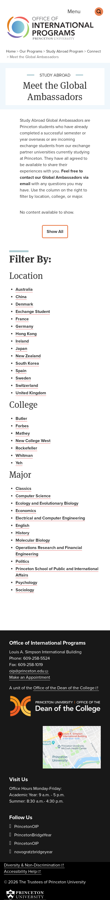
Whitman (24, 455)
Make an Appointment (29, 677)
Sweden (23, 378)
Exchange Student (33, 311)
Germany (24, 326)
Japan (21, 348)
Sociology (25, 590)
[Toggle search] (99, 11)
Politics (22, 561)
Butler (21, 418)
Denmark (24, 304)
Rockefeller (26, 448)
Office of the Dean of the (66, 688)
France (22, 319)
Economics (26, 510)
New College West (33, 440)
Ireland (22, 341)
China (21, 296)
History (22, 533)
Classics (23, 488)
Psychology (26, 582)
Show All (55, 231)
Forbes (22, 426)
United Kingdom (31, 393)
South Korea (27, 363)
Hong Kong (26, 333)
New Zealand (28, 356)
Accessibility (22, 871)
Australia (24, 289)
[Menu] (77, 11)
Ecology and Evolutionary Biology (47, 503)
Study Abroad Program (64, 51)
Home (11, 51)
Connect (94, 51)
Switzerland (27, 385)
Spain (21, 370)
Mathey (23, 433)
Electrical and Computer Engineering (50, 518)
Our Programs (31, 51)
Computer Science (33, 496)
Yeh (19, 463)
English (22, 525)
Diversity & (34, 865)
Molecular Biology (33, 540)
